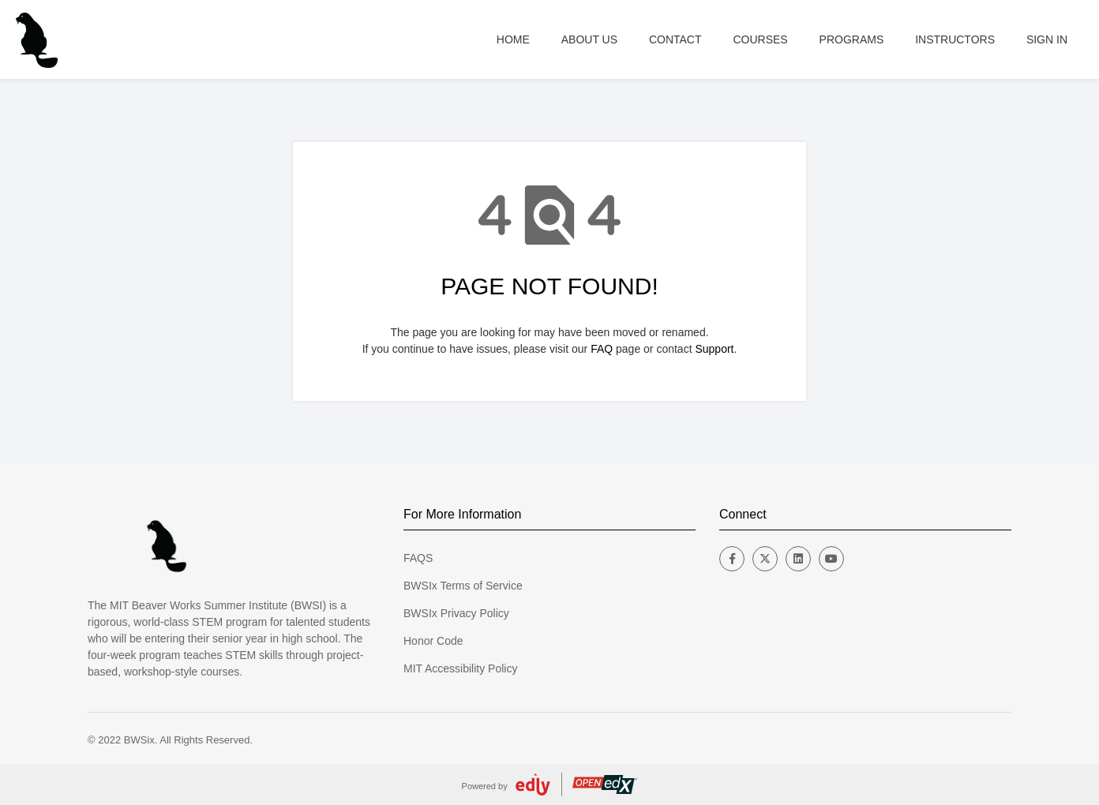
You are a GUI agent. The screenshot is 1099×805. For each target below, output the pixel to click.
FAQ (602, 349)
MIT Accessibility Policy (460, 668)
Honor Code (433, 641)
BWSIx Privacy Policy (456, 613)
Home (513, 39)
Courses (760, 39)
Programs (852, 39)
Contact (675, 39)
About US (589, 39)
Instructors (955, 39)
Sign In (1046, 39)
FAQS (418, 558)
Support (714, 349)
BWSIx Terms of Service (463, 585)
